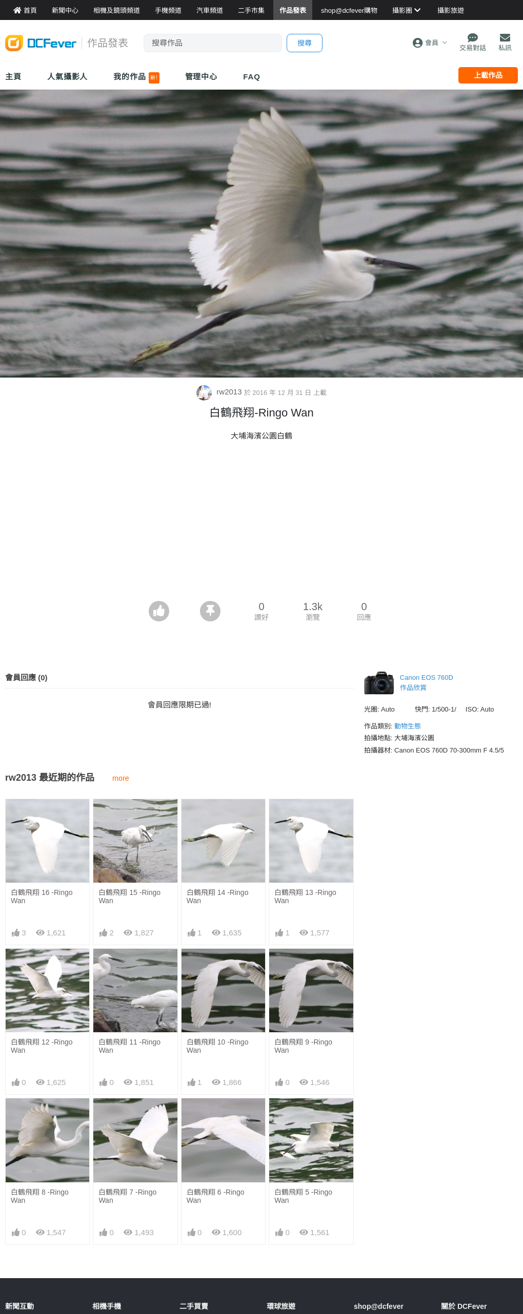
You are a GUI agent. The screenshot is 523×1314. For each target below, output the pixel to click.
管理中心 (201, 76)
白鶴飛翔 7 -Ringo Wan (127, 1196)
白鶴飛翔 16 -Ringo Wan (42, 896)
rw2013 (220, 391)
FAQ (251, 76)
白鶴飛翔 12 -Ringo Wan (42, 1046)
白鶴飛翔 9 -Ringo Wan (303, 1046)
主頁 (13, 76)
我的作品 (136, 78)
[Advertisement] (261, 524)
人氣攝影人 (67, 76)
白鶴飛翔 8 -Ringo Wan (40, 1196)
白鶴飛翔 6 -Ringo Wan (216, 1196)
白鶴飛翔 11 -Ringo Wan (129, 1046)
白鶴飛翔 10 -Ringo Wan (218, 1046)
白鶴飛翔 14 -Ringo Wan (218, 896)
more (120, 778)
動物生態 (407, 726)
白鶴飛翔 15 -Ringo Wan (129, 896)
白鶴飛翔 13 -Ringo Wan (305, 896)
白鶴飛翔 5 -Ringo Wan (303, 1196)
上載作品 (488, 75)
